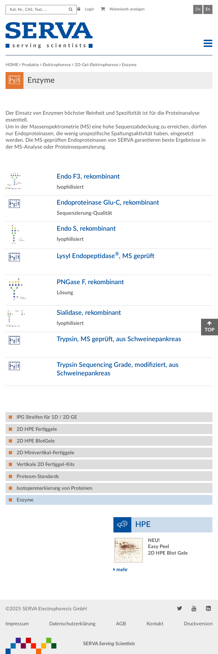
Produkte (30, 65)
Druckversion (198, 623)
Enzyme (129, 65)
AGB (121, 623)
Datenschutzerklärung (72, 623)
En (208, 9)
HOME (12, 65)
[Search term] (41, 9)
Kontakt (155, 623)
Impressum (17, 623)
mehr (120, 569)
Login (85, 9)
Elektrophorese (57, 65)
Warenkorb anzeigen (123, 9)
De (198, 9)
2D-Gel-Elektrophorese (96, 65)
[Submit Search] (70, 9)
